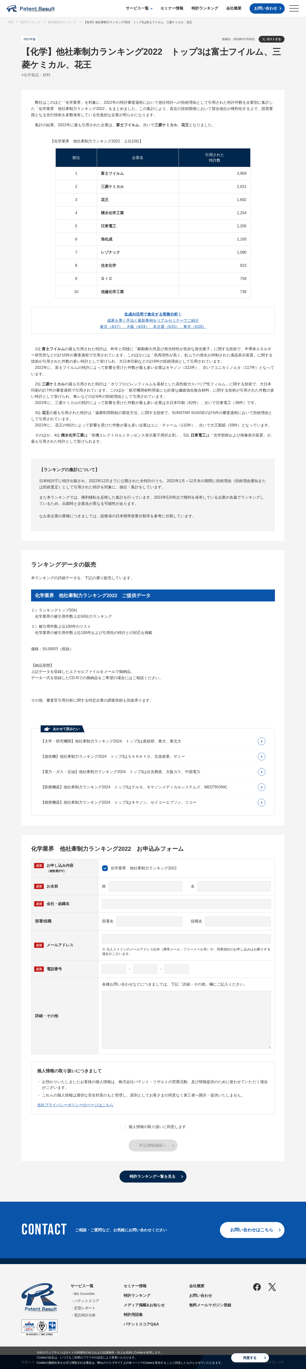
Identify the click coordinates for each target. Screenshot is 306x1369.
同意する (250, 1358)
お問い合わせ (265, 8)
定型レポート (85, 1308)
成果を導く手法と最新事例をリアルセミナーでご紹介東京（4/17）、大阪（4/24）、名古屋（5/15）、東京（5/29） (153, 320)
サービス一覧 (137, 8)
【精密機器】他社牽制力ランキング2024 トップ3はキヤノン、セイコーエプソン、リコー (119, 802)
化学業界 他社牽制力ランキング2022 (139, 868)
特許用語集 (133, 1315)
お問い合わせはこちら (251, 1229)
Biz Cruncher (84, 1294)
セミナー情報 (171, 8)
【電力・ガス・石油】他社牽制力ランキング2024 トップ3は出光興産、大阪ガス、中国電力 (121, 772)
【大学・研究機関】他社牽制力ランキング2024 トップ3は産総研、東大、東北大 (111, 741)
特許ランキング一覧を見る (152, 1176)
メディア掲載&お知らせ (144, 1305)
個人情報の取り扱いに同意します (153, 1127)
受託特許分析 (85, 1315)
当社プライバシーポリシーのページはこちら (75, 1105)
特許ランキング (204, 8)
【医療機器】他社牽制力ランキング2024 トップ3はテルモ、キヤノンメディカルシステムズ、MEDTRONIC (134, 787)
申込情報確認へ (152, 1145)
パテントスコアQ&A (141, 1324)
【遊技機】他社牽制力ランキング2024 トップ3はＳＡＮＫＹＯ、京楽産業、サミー (113, 756)
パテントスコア (86, 1301)
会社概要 (233, 8)
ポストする (274, 39)
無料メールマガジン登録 (210, 1305)
